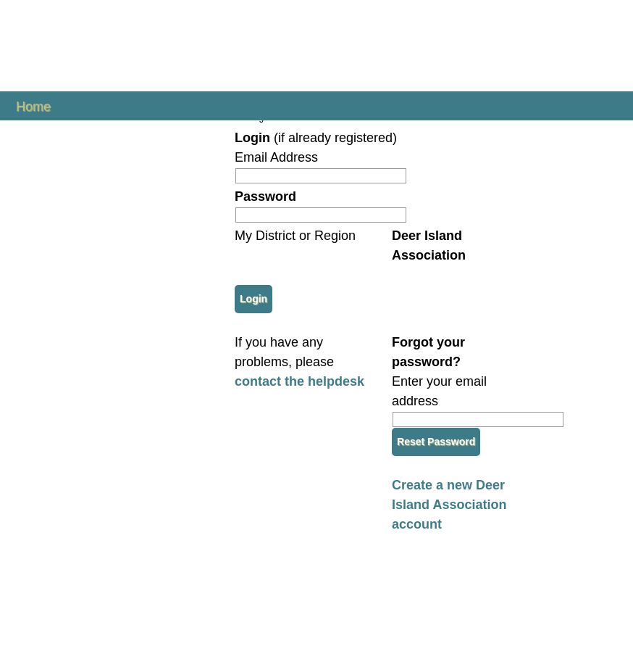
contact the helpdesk (299, 381)
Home (33, 105)
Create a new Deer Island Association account (449, 504)
